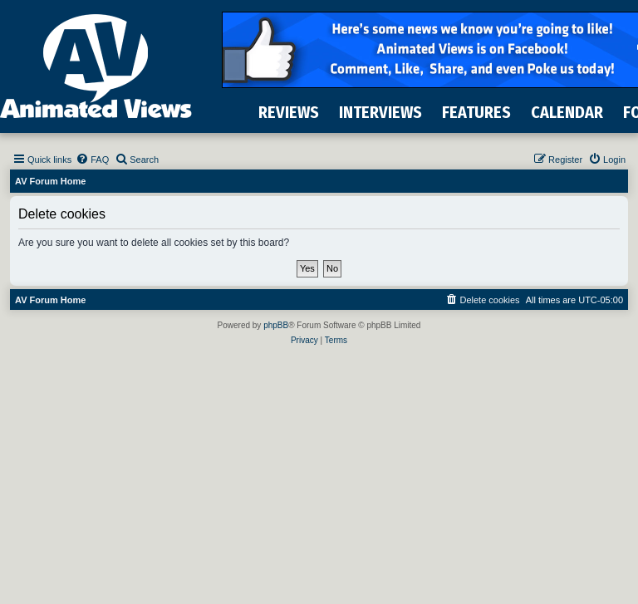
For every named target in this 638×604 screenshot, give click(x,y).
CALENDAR (567, 112)
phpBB (275, 325)
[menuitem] (92, 159)
